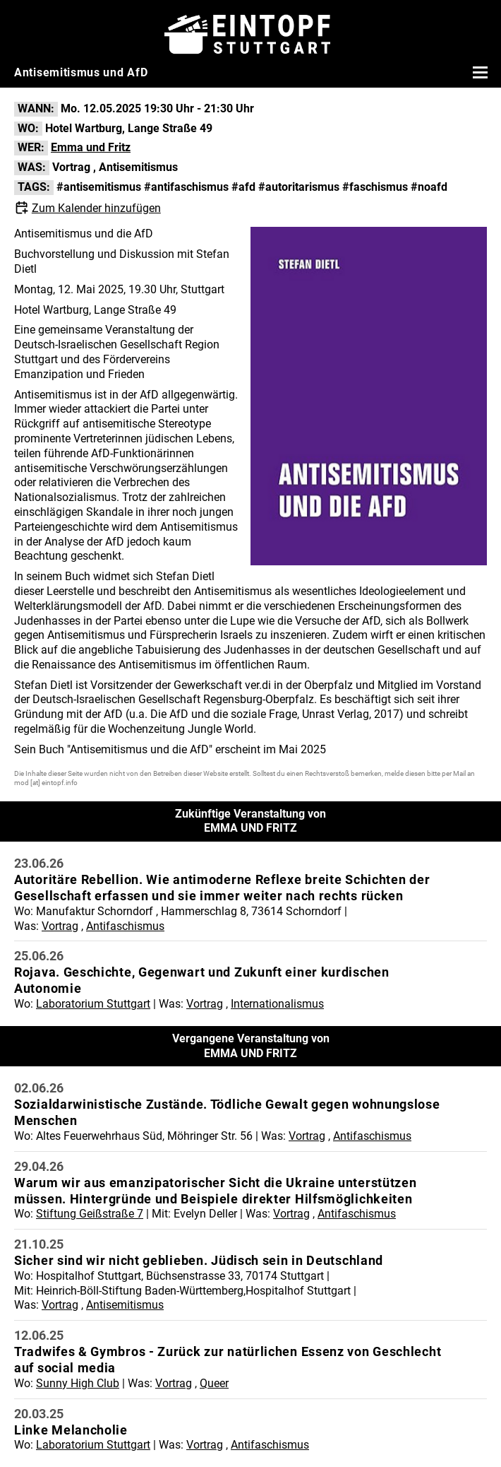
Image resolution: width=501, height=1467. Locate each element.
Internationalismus (277, 1004)
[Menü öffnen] (478, 72)
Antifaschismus (125, 926)
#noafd (429, 187)
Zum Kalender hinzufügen (96, 208)
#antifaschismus (186, 187)
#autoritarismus (298, 187)
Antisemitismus (138, 167)
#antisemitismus (98, 187)
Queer (214, 1383)
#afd (243, 187)
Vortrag (71, 167)
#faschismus (375, 187)
